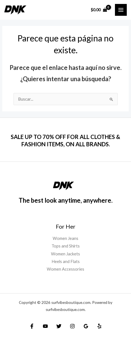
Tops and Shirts (66, 246)
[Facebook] (31, 326)
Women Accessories (65, 269)
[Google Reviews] (85, 326)
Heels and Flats (66, 261)
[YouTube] (45, 326)
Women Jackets (65, 253)
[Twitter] (58, 326)
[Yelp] (99, 326)
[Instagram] (72, 326)
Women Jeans (65, 238)
